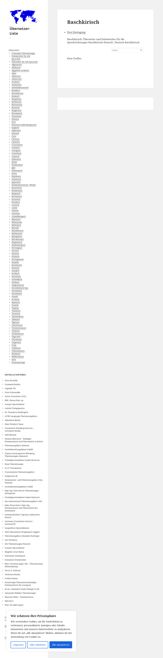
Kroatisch (16, 199)
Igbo (13, 167)
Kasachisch (17, 187)
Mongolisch (17, 236)
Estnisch (15, 133)
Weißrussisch (18, 356)
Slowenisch (17, 293)
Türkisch (16, 330)
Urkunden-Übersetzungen (23, 53)
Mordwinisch (18, 239)
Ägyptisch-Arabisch (20, 70)
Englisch (15, 127)
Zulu (14, 359)
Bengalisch (16, 99)
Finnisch (16, 139)
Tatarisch (16, 313)
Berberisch (16, 101)
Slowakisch (17, 290)
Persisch (15, 253)
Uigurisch (16, 336)
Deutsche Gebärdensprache (24, 124)
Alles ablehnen (38, 644)
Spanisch (16, 302)
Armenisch (16, 84)
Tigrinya (15, 322)
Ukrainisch (17, 339)
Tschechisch (17, 325)
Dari (14, 122)
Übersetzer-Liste (20, 31)
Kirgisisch (16, 193)
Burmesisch (17, 113)
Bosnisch (16, 107)
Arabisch (16, 81)
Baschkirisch (17, 93)
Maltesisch (16, 225)
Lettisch (15, 210)
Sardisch (16, 273)
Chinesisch (16, 116)
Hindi (14, 162)
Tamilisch (16, 310)
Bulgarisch (16, 110)
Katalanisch (17, 190)
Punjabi (15, 262)
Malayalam (17, 222)
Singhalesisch (18, 285)
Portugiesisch (18, 259)
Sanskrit (15, 270)
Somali (15, 296)
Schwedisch (17, 279)
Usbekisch (16, 348)
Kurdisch (16, 202)
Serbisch (15, 282)
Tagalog (15, 308)
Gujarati (15, 156)
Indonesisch (17, 170)
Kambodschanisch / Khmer (24, 185)
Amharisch (17, 79)
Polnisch (15, 256)
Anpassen (18, 644)
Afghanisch (17, 64)
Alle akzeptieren (61, 644)
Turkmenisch (18, 333)
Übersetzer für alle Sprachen (25, 61)
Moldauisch (17, 233)
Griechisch (16, 153)
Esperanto (16, 130)
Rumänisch (17, 265)
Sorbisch (16, 299)
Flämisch (16, 142)
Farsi (14, 136)
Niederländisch (18, 245)
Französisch (17, 144)
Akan (14, 73)
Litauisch (16, 213)
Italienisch (16, 179)
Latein (14, 207)
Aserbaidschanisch (20, 87)
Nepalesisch (17, 242)
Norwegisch (17, 247)
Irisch (14, 173)
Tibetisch (16, 319)
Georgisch (16, 150)
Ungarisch (16, 342)
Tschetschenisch (19, 328)
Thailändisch (18, 316)
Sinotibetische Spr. (20, 288)
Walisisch (16, 353)
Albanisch (16, 76)
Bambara (16, 90)
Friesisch (16, 147)
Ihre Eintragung (76, 32)
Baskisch (16, 96)
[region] (41, 631)
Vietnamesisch (18, 351)
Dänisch (15, 119)
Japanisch (16, 182)
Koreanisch (17, 196)
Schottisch (16, 276)
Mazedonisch (18, 230)
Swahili (15, 305)
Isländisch (16, 176)
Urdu (14, 345)
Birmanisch (17, 104)
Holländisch (17, 164)
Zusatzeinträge (18, 362)
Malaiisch (16, 219)
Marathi (15, 227)
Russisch (15, 268)
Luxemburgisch (19, 216)
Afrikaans (16, 67)
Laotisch (15, 205)
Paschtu (15, 250)
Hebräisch (16, 159)
